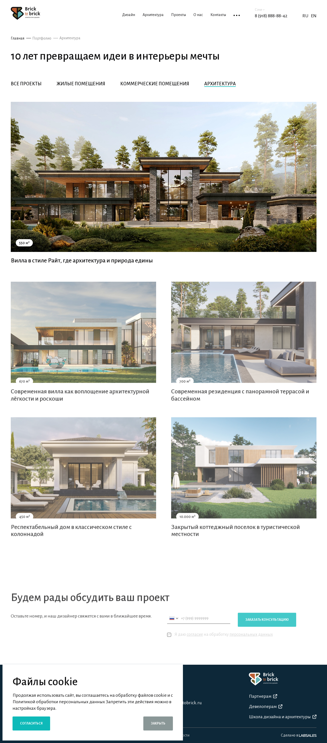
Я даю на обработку (220, 641)
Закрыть (158, 723)
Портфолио (41, 38)
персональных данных (251, 640)
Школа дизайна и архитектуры (282, 716)
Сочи (260, 10)
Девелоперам (265, 706)
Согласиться (31, 723)
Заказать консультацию (267, 626)
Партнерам (263, 696)
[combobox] (173, 624)
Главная (17, 38)
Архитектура (69, 38)
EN (313, 15)
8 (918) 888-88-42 (271, 15)
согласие (195, 640)
